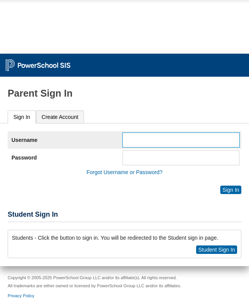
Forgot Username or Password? (124, 172)
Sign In (21, 117)
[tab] (22, 117)
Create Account (60, 117)
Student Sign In (216, 250)
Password (24, 158)
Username (24, 140)
